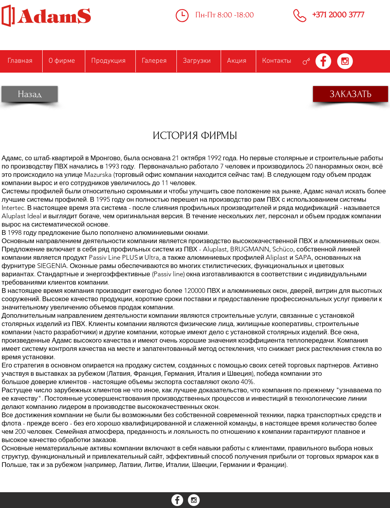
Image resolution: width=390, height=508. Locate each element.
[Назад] (30, 94)
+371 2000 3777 (338, 14)
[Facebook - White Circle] (323, 61)
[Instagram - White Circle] (345, 61)
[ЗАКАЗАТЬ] (350, 94)
